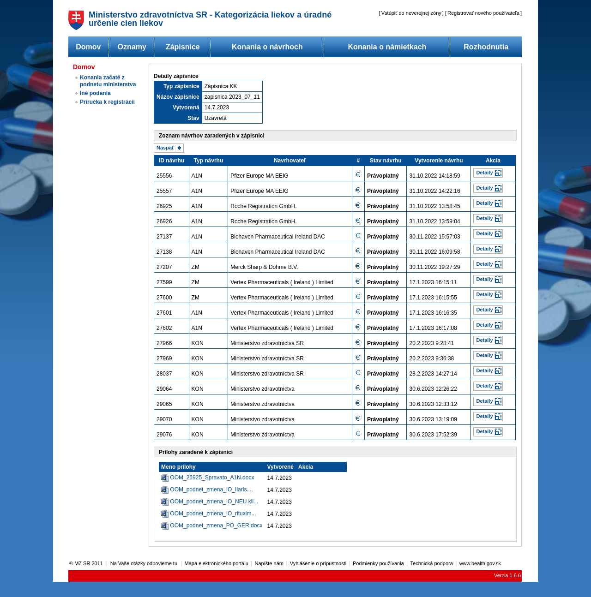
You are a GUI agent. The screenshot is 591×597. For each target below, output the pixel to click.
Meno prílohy (178, 467)
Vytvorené (280, 467)
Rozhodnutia (486, 47)
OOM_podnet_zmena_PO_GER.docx (216, 525)
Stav (193, 118)
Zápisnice (183, 47)
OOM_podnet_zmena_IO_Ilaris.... (211, 489)
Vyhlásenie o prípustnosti (318, 563)
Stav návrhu (386, 160)
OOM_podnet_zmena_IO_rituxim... (213, 513)
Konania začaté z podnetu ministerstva (108, 81)
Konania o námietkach (387, 47)
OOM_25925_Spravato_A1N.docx (212, 477)
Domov (88, 47)
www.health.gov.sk (480, 563)
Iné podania (95, 93)
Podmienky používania (378, 563)
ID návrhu (171, 160)
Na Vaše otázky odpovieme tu (144, 563)
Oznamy (132, 47)
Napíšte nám (269, 563)
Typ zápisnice (181, 86)
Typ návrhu (208, 160)
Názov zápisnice (178, 97)
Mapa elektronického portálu (216, 563)
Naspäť (165, 147)
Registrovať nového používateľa (483, 13)
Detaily (484, 172)
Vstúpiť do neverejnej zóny (411, 13)
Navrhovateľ (290, 160)
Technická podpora (431, 563)
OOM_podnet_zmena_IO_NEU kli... (214, 501)
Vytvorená (186, 107)
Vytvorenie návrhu (439, 160)
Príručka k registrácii (107, 102)
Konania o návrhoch (267, 47)
